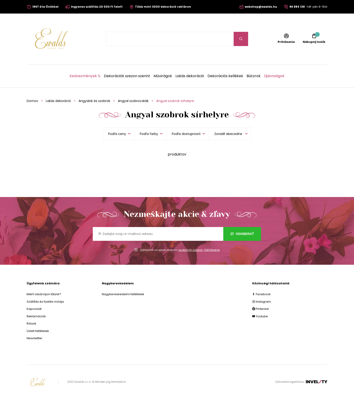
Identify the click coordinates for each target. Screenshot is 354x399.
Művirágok (163, 76)
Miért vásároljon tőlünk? (44, 294)
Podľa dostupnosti (186, 134)
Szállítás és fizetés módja (45, 301)
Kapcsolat (34, 309)
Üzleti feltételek (38, 331)
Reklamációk (36, 316)
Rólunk (31, 323)
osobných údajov (190, 250)
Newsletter (34, 338)
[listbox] (230, 134)
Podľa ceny (117, 134)
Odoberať (242, 234)
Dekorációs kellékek (225, 76)
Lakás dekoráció (189, 76)
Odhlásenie (212, 250)
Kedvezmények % (85, 76)
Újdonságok (274, 76)
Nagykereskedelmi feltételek (123, 294)
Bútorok (254, 76)
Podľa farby (149, 134)
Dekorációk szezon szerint (127, 76)
